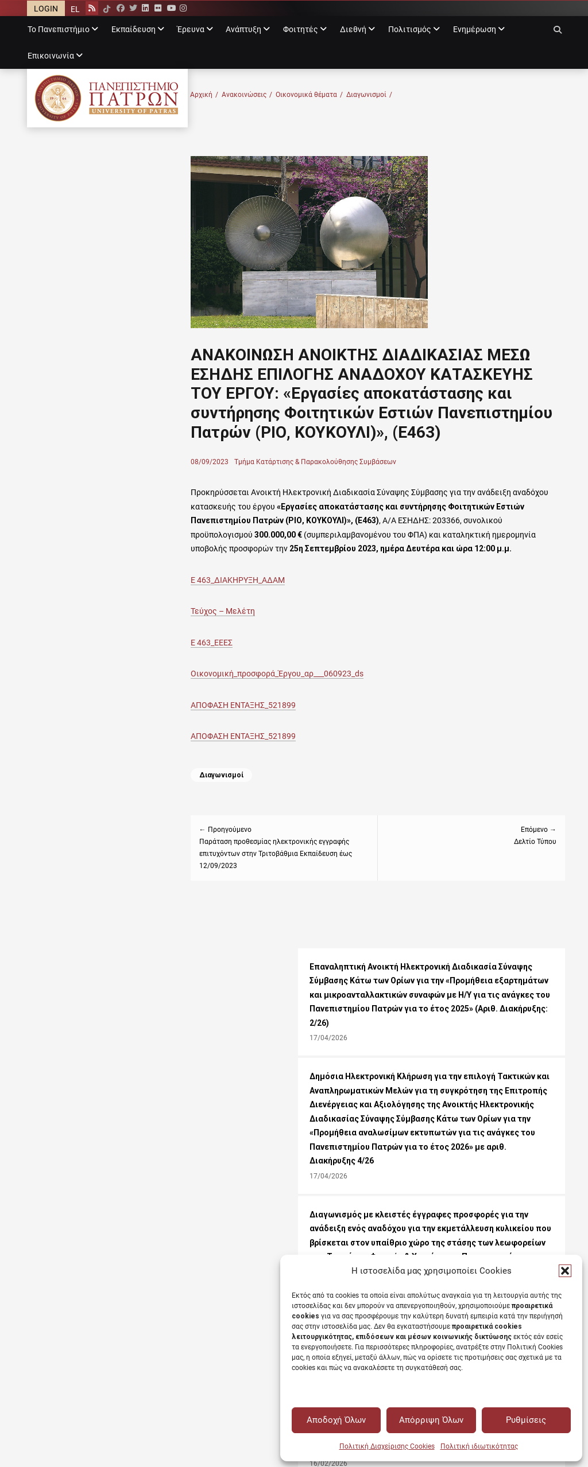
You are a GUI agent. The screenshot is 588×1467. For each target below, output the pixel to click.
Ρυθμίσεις (526, 1420)
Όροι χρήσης (322, 1084)
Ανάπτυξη (243, 29)
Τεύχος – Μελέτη (266, 644)
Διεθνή (353, 29)
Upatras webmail (57, 1187)
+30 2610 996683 (413, 1043)
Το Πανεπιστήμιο (59, 29)
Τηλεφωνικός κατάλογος (209, 1243)
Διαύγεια (451, 1173)
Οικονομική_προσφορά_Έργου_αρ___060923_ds (320, 706)
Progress (43, 1201)
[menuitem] (75, 9)
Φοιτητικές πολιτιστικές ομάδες (88, 1099)
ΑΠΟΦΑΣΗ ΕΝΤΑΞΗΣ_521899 (286, 738)
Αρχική (247, 95)
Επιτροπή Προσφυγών (339, 1173)
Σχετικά (417, 1084)
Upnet (37, 1243)
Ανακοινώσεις (290, 95)
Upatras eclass (53, 1215)
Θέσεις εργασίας (194, 1057)
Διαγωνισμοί (412, 95)
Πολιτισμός (409, 29)
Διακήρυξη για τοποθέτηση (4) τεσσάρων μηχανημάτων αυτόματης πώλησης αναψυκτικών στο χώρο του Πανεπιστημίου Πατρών (118, 812)
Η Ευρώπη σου (325, 1229)
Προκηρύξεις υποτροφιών (211, 1071)
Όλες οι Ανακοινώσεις (204, 1029)
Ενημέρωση (474, 29)
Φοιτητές (300, 29)
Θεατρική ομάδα (57, 1085)
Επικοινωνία (51, 55)
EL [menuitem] (75, 9)
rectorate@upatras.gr (338, 1043)
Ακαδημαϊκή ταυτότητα (341, 1215)
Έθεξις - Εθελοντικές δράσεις (82, 1113)
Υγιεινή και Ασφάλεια (338, 1243)
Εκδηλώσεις (186, 1043)
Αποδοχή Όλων (336, 1420)
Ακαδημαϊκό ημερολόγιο (208, 1173)
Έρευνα (190, 29)
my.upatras (47, 1229)
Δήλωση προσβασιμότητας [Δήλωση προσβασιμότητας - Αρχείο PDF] (447, 1098)
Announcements (192, 1201)
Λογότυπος (374, 1084)
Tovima (175, 1187)
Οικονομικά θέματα (352, 95)
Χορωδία (43, 1071)
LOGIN (46, 8)
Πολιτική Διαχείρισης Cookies (387, 1446)
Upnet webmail (53, 1173)
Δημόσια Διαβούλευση (475, 1201)
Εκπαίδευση (133, 29)
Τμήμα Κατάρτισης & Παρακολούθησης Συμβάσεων (358, 481)
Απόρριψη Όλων (431, 1420)
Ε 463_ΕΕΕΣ (255, 675)
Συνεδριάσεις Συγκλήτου (480, 1215)
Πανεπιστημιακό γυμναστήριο (82, 1057)
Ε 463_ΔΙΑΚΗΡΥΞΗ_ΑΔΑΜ (281, 613)
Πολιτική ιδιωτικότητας (479, 1446)
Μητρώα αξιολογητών (475, 1187)
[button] (565, 1271)
